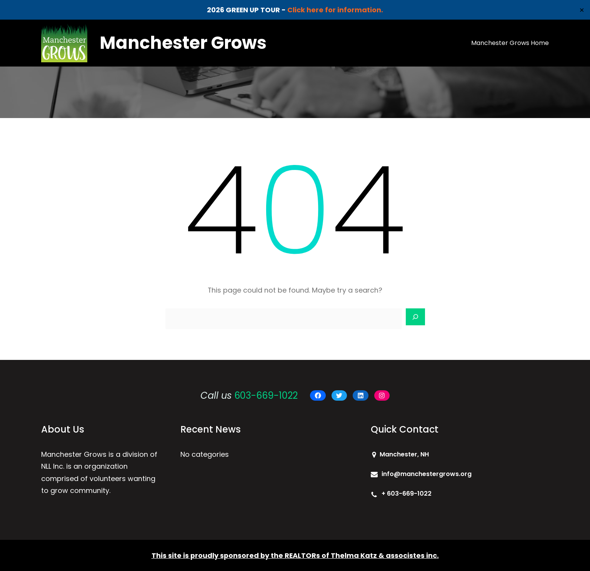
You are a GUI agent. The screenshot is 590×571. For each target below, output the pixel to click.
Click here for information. (335, 10)
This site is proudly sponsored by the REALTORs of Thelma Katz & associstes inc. (295, 555)
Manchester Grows (183, 43)
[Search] (415, 316)
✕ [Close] (581, 10)
